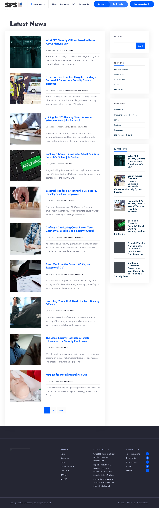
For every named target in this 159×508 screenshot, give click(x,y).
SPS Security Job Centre (124, 135)
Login (102, 4)
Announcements (71, 90)
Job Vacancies (142, 4)
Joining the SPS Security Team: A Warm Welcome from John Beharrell (69, 118)
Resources (64, 4)
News (54, 4)
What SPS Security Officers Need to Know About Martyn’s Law (70, 41)
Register (118, 4)
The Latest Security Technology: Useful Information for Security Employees (68, 339)
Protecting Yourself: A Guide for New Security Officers (72, 302)
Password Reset (142, 503)
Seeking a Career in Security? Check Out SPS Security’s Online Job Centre (72, 155)
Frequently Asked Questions (126, 115)
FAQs (74, 4)
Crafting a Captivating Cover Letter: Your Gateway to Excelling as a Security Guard (70, 229)
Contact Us (84, 4)
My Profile (131, 503)
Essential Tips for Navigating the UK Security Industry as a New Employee (71, 192)
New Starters (83, 90)
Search (118, 36)
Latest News (120, 149)
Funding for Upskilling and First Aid (66, 375)
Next (61, 410)
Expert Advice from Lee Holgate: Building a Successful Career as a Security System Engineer (71, 80)
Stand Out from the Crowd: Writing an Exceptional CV (68, 265)
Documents (68, 381)
